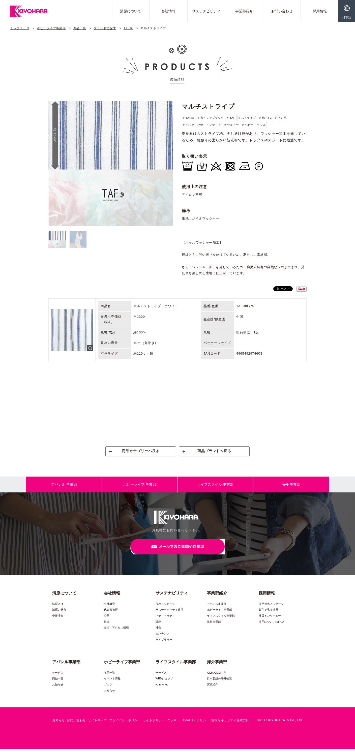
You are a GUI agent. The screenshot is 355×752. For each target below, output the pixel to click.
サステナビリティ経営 (169, 612)
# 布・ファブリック (210, 117)
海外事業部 (214, 624)
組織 (106, 624)
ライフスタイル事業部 (221, 618)
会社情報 (168, 11)
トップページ (19, 28)
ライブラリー (164, 642)
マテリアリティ (165, 618)
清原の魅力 (59, 612)
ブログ (108, 687)
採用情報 (320, 11)
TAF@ (128, 28)
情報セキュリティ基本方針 (230, 723)
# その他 (281, 117)
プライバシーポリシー (125, 723)
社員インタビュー (270, 618)
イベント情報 (112, 681)
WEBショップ (164, 681)
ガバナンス (162, 636)
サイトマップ (97, 723)
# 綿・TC (265, 117)
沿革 (106, 618)
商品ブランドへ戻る (214, 452)
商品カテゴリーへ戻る (141, 452)
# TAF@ (188, 117)
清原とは (57, 607)
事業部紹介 (244, 11)
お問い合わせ (281, 11)
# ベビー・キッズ (253, 124)
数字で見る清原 (268, 612)
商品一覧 (79, 28)
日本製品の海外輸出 (219, 681)
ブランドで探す (105, 28)
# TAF (231, 117)
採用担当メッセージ (271, 607)
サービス (57, 675)
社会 (158, 630)
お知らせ (57, 687)
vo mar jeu (162, 687)
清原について (130, 11)
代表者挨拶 (111, 612)
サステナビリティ (206, 11)
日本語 (346, 17)
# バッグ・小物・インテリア (202, 124)
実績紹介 (212, 687)
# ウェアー (231, 124)
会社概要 (109, 607)
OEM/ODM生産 (216, 675)
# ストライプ (247, 117)
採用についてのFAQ (271, 624)
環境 (158, 624)
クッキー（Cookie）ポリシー (188, 723)
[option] (110, 163)
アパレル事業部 (216, 607)
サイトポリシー (154, 723)
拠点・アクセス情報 (116, 630)
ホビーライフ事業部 (51, 28)
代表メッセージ (165, 607)
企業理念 (57, 618)
